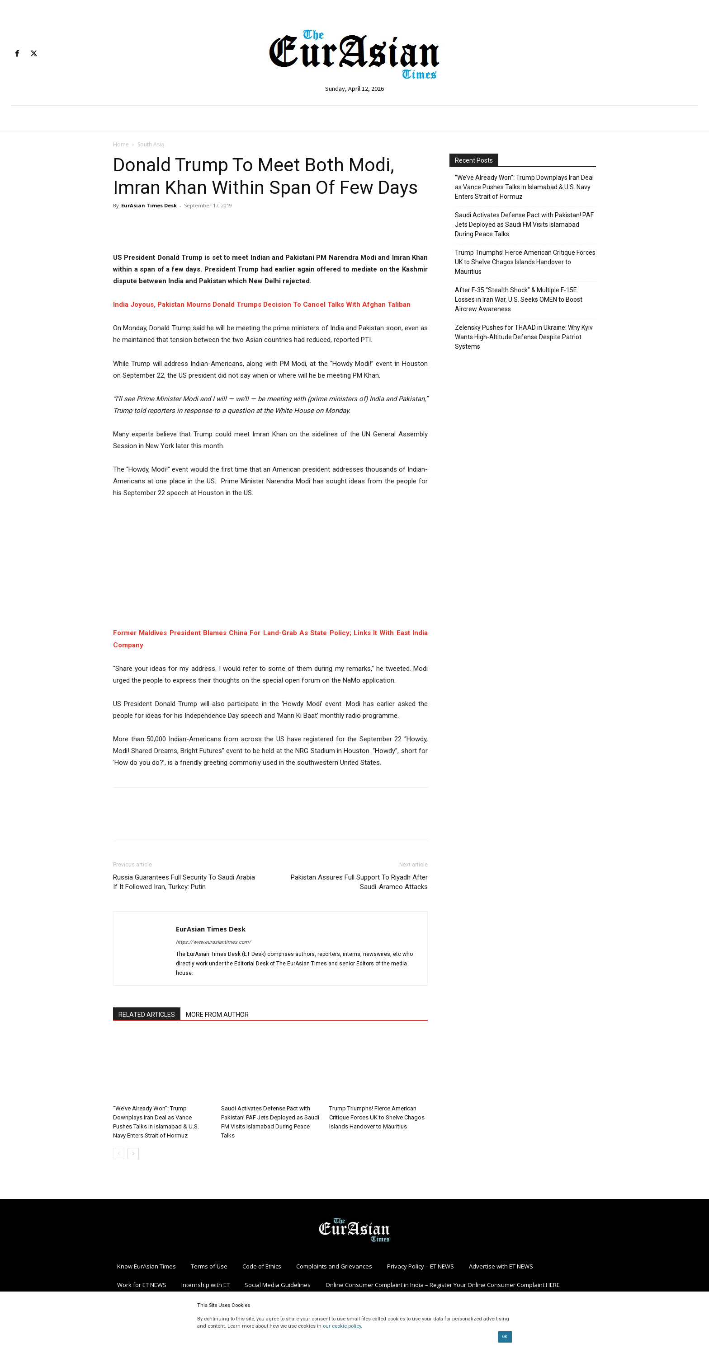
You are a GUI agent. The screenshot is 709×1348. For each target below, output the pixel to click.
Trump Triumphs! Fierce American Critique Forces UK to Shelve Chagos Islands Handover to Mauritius (377, 1117)
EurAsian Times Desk (149, 205)
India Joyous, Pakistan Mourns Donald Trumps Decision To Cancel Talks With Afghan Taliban (262, 304)
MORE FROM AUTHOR (217, 1014)
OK (504, 1336)
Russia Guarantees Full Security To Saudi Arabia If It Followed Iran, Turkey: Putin (184, 882)
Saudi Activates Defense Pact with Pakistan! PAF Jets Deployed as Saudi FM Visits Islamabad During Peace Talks (524, 224)
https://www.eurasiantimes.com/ (213, 942)
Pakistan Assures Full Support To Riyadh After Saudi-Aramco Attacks (359, 882)
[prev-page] (118, 1153)
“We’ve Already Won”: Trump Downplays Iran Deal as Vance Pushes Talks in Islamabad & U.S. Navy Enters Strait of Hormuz (524, 187)
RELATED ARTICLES (146, 1014)
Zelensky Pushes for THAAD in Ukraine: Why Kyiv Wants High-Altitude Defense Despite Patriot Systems (524, 337)
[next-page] (133, 1153)
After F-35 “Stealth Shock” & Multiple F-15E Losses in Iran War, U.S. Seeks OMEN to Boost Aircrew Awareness (518, 299)
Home (121, 144)
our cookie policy (342, 1326)
